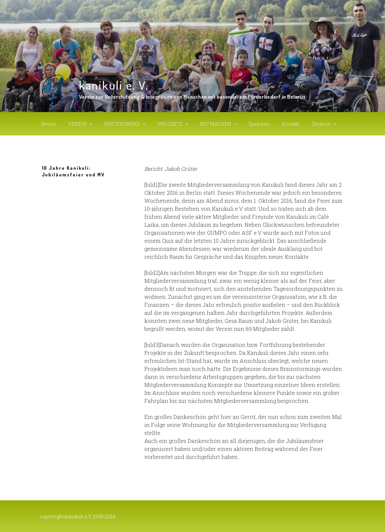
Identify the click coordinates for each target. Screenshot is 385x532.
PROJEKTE (173, 124)
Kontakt (291, 124)
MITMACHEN (219, 124)
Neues (48, 124)
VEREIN (80, 124)
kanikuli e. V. (114, 85)
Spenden (259, 124)
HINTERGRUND (125, 124)
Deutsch (324, 124)
